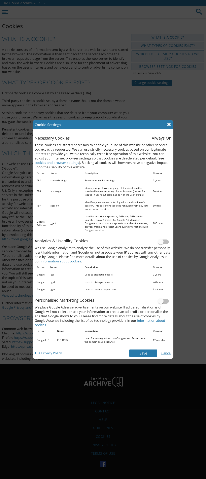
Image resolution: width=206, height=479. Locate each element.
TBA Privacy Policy (48, 353)
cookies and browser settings (57, 162)
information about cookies (61, 261)
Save (143, 353)
